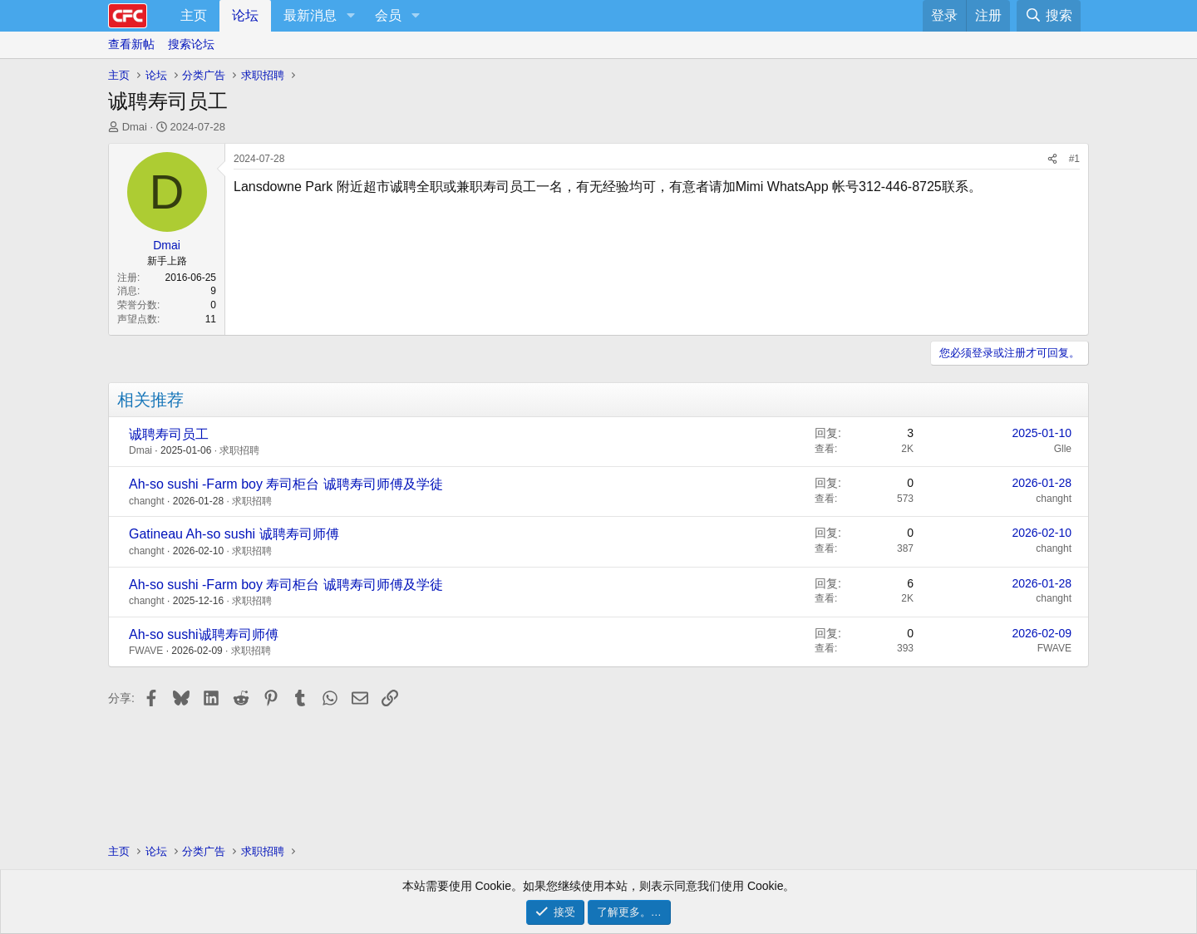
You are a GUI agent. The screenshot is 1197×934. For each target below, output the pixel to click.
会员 (388, 15)
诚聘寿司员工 (169, 434)
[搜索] (1049, 16)
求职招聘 (239, 450)
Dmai (134, 126)
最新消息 (310, 15)
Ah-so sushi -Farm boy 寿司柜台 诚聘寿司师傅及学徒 (286, 484)
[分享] (1052, 159)
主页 (193, 15)
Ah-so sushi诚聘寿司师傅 (203, 634)
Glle (1062, 449)
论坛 (245, 15)
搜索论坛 (191, 44)
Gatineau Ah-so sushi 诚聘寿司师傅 (234, 534)
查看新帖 (131, 44)
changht (147, 501)
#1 (1074, 159)
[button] (350, 16)
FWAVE (146, 650)
